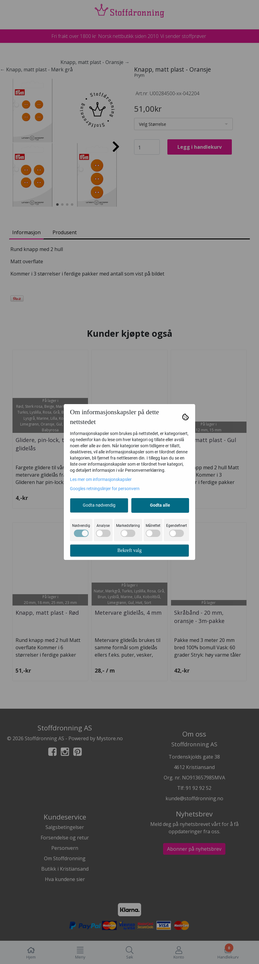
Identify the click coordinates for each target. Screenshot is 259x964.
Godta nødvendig (99, 505)
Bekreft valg (129, 550)
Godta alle (160, 505)
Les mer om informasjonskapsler (101, 479)
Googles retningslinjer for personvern (105, 488)
